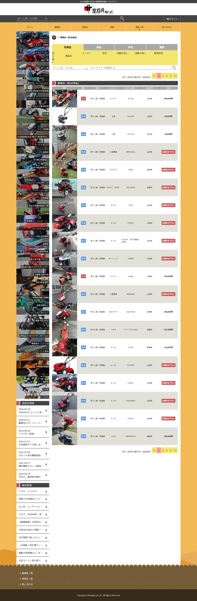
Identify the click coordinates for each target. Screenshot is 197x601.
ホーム (30, 27)
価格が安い (122, 53)
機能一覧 (139, 27)
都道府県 (158, 53)
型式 (104, 53)
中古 (130, 47)
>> (175, 75)
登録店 (85, 27)
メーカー (86, 53)
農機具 (57, 27)
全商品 (67, 47)
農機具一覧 (27, 573)
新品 (99, 47)
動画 (112, 27)
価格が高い (140, 53)
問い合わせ (167, 27)
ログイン (172, 18)
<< (154, 75)
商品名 (68, 55)
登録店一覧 (27, 578)
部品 (162, 47)
